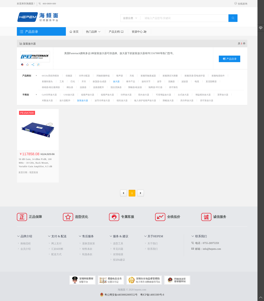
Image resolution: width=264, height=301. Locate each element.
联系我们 (151, 248)
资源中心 (139, 31)
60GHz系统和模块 (50, 75)
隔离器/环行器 (155, 87)
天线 (132, 75)
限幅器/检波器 (135, 87)
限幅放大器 (168, 100)
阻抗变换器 (116, 87)
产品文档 (116, 31)
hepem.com (140, 289)
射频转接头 (47, 81)
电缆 (197, 81)
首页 (74, 31)
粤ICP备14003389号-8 (152, 294)
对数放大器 (47, 100)
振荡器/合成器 (99, 81)
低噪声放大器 (87, 94)
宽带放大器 (222, 94)
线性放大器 (122, 100)
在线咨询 (240, 3)
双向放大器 (143, 94)
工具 (62, 81)
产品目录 (229, 59)
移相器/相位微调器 (51, 87)
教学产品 (130, 81)
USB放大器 (69, 94)
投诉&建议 (117, 259)
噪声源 (119, 75)
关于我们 (151, 243)
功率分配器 (84, 75)
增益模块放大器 (203, 94)
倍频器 (69, 75)
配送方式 (55, 254)
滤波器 (184, 81)
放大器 (116, 81)
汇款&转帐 (56, 248)
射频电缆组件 (218, 75)
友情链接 (116, 254)
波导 (159, 81)
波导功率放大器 (102, 100)
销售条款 (85, 248)
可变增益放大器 (163, 94)
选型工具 (116, 243)
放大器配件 (65, 100)
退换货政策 (87, 243)
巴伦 (73, 81)
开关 (84, 81)
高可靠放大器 (206, 100)
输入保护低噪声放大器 (145, 100)
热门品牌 (93, 31)
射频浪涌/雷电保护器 (195, 75)
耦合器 (70, 87)
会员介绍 (24, 248)
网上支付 (55, 243)
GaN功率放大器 (49, 94)
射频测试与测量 (170, 75)
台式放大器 (183, 94)
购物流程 (24, 243)
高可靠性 (173, 87)
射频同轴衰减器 (148, 75)
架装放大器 (82, 100)
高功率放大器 (186, 100)
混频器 (171, 81)
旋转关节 (146, 81)
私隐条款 (85, 254)
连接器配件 (98, 87)
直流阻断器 (211, 81)
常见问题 (116, 248)
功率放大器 (126, 94)
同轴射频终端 (103, 75)
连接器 (83, 87)
